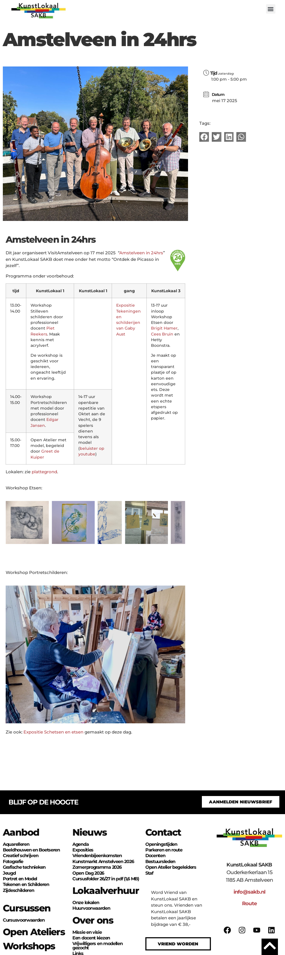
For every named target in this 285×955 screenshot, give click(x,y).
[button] (270, 9)
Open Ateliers (34, 931)
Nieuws (89, 832)
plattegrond (44, 471)
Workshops (29, 946)
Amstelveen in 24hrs (141, 252)
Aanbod (21, 832)
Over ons (92, 920)
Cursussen (27, 908)
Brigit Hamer (164, 328)
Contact (163, 832)
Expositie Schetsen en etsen (54, 732)
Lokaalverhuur (105, 890)
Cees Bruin (162, 334)
